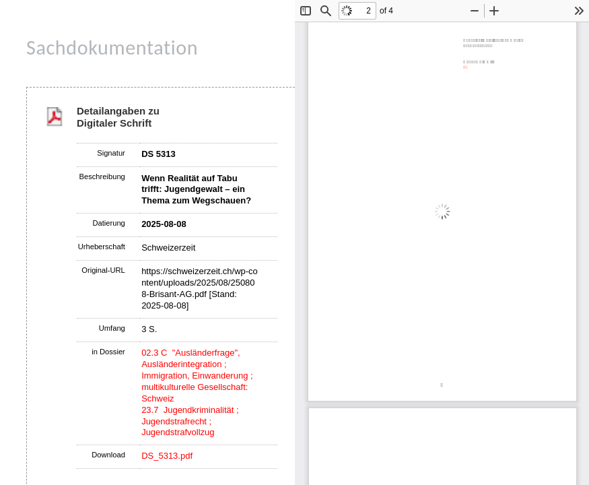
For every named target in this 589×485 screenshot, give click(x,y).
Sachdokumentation (112, 47)
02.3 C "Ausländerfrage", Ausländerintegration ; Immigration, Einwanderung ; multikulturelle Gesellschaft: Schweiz (196, 375)
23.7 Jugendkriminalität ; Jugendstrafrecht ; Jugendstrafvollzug (190, 421)
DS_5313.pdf (167, 456)
